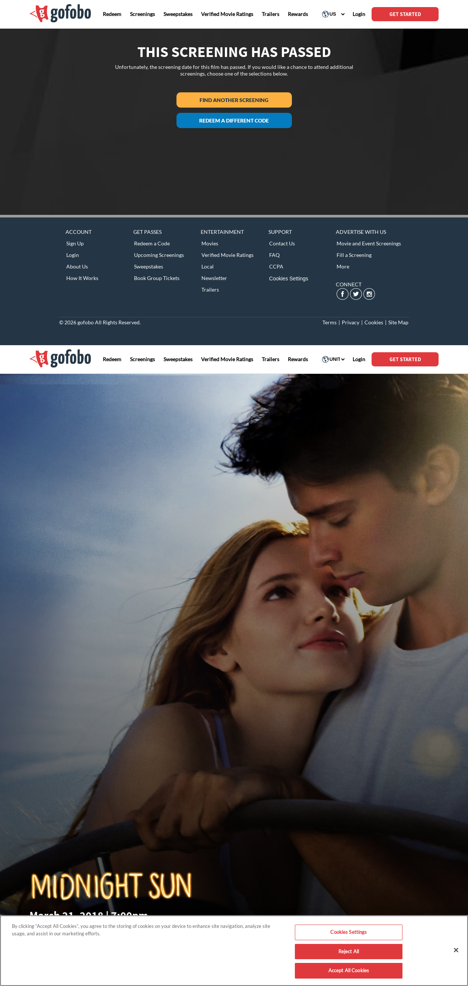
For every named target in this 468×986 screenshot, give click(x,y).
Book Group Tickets (156, 278)
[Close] (456, 950)
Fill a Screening (354, 255)
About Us (77, 266)
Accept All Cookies (348, 970)
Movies (209, 243)
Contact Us (282, 243)
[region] (234, 950)
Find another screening (234, 100)
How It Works (82, 278)
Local (207, 266)
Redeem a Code (152, 243)
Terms (329, 322)
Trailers (210, 289)
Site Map (398, 322)
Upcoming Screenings (159, 255)
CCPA (276, 266)
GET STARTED (405, 14)
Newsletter (214, 278)
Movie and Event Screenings (369, 243)
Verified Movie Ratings (227, 255)
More (343, 266)
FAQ (274, 255)
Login (72, 255)
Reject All (348, 951)
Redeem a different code (234, 120)
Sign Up (75, 243)
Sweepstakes (148, 266)
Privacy (350, 322)
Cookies (373, 322)
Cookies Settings (288, 279)
